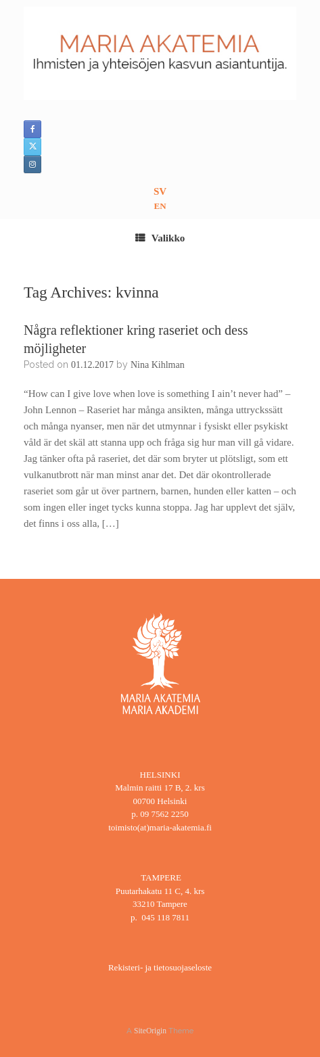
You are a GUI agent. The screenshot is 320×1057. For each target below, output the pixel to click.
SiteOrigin (150, 1031)
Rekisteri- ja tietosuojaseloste (160, 967)
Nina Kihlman (158, 365)
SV (160, 191)
